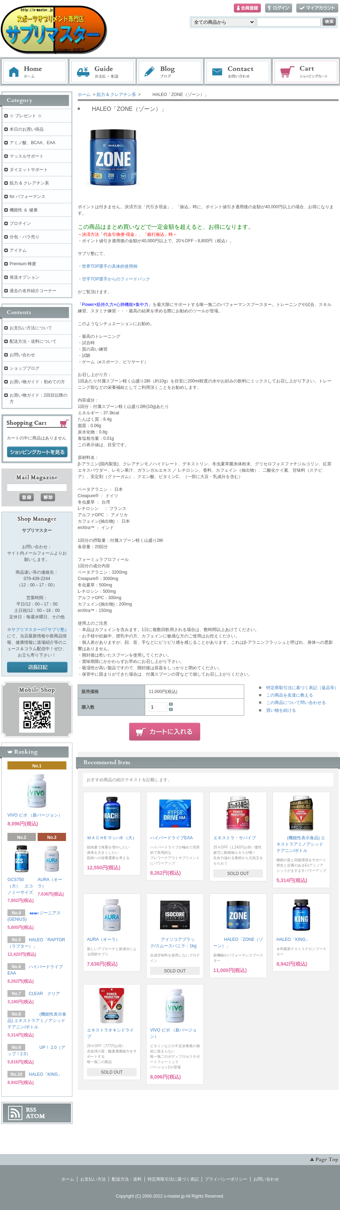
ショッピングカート (306, 72)
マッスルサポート (27, 156)
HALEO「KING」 (293, 939)
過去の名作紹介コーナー (33, 290)
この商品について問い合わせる (296, 702)
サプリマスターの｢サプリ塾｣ (39, 629)
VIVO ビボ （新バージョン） (34, 815)
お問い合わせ (238, 72)
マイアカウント (317, 8)
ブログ (170, 72)
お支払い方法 (93, 1179)
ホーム (34, 72)
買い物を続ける (281, 710)
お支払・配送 (102, 72)
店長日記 (37, 667)
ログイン (278, 8)
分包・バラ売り (24, 236)
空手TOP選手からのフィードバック (116, 279)
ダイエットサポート (29, 169)
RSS (31, 1110)
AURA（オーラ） (103, 939)
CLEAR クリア (44, 993)
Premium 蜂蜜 (23, 263)
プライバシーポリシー (226, 1179)
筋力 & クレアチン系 (116, 94)
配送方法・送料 (127, 1179)
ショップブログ (24, 368)
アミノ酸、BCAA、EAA (32, 142)
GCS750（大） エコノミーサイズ (20, 886)
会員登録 (247, 8)
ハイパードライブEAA (171, 837)
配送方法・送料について (33, 341)
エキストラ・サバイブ (234, 837)
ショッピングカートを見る (37, 452)
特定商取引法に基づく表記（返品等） (302, 687)
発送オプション (24, 277)
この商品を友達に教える (289, 695)
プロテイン (20, 223)
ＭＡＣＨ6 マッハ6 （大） (112, 837)
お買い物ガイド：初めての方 (37, 381)
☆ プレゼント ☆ (26, 115)
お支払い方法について (31, 327)
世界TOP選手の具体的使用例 (109, 266)
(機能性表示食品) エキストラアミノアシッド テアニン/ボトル (300, 844)
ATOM (35, 1116)
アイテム (18, 250)
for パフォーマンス (27, 196)
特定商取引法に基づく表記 (173, 1179)
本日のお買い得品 (27, 129)
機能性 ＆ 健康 (24, 210)
